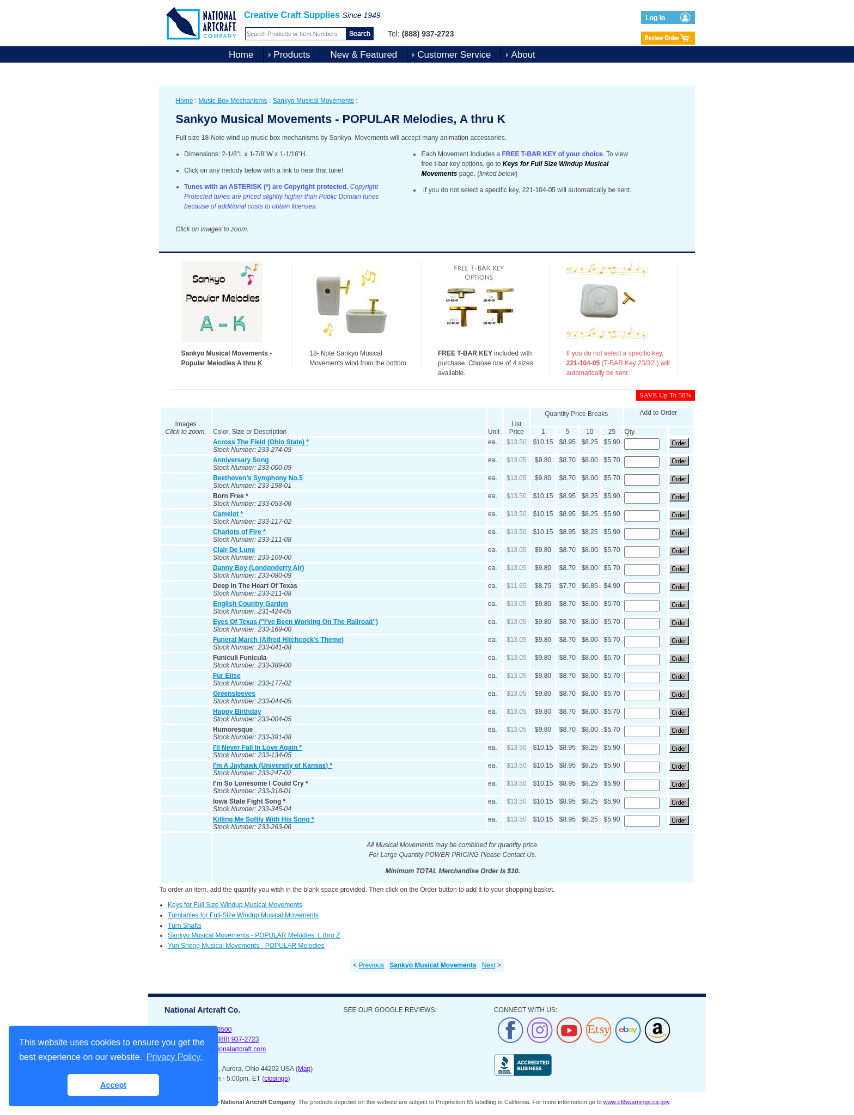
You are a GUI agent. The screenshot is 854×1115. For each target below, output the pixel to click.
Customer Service (454, 55)
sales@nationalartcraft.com (226, 1049)
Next (489, 965)
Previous (372, 965)
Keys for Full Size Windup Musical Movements (235, 905)
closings (276, 1078)
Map (304, 1069)
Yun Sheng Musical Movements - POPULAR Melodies (246, 945)
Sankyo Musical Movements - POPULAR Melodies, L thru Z (254, 935)
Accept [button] (113, 1085)
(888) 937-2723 (236, 1039)
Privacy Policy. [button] (175, 1057)
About (523, 55)
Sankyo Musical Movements (313, 101)
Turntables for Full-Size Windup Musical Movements (243, 915)
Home (241, 55)
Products (291, 55)
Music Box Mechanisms (233, 101)
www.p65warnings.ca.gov (636, 1102)
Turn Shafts (185, 925)
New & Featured (363, 55)
